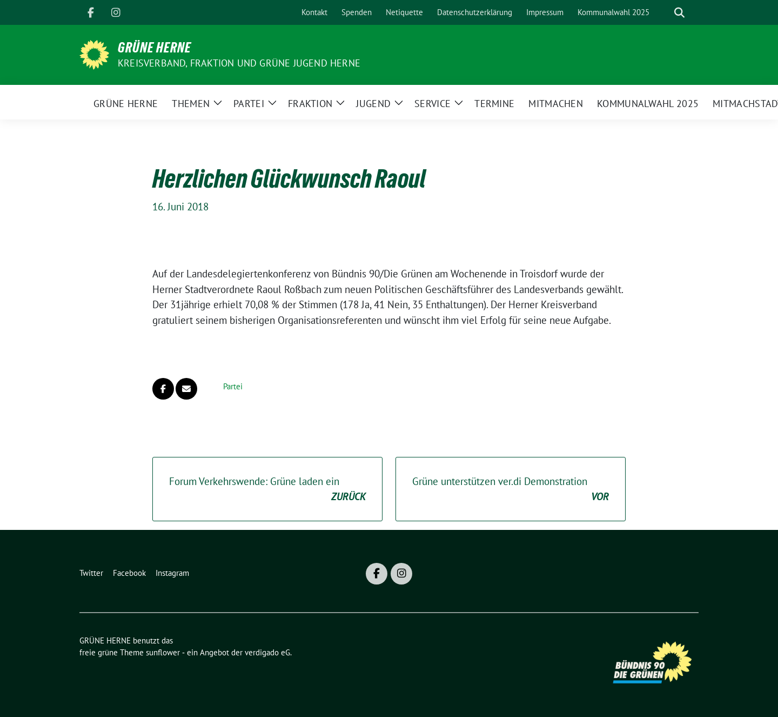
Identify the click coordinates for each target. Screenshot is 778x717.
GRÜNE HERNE (154, 47)
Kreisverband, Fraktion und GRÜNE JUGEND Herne (239, 63)
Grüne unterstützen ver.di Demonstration (510, 489)
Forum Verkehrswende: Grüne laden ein (267, 489)
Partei (233, 386)
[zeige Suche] (679, 12)
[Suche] (664, 12)
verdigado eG (267, 652)
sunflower (163, 652)
